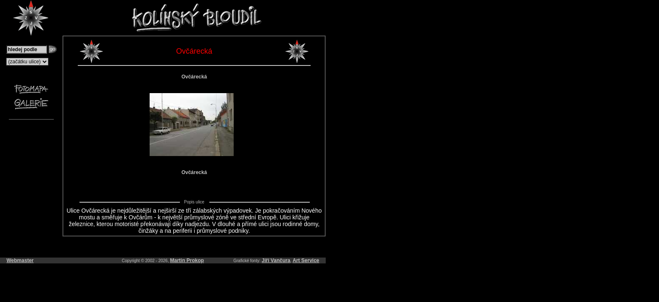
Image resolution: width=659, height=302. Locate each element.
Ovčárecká (194, 77)
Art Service (306, 260)
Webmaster (20, 260)
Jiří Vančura (276, 260)
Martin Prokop (187, 260)
